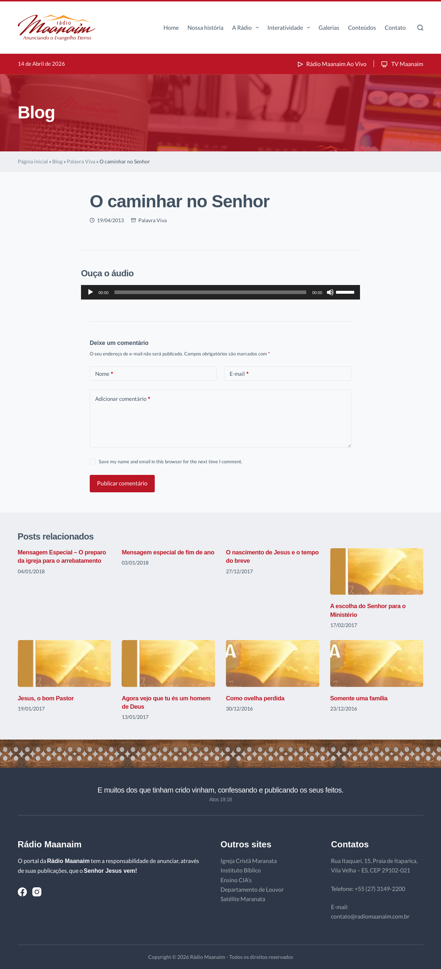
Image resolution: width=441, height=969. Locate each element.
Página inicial (33, 161)
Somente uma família (361, 698)
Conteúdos (362, 27)
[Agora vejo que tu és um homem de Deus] (168, 663)
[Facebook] (22, 891)
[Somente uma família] (377, 663)
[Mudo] (330, 292)
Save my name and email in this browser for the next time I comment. (170, 461)
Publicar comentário (122, 483)
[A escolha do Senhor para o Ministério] (377, 571)
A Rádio (247, 27)
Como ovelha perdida (257, 698)
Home (171, 27)
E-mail (239, 373)
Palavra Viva (81, 161)
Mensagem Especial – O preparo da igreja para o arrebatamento (53, 561)
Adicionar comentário (122, 398)
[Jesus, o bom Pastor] (64, 663)
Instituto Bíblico (240, 870)
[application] (220, 292)
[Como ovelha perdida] (272, 663)
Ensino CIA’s (236, 879)
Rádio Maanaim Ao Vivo (331, 63)
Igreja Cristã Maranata (248, 860)
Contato (395, 27)
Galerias (329, 27)
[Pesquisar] (420, 27)
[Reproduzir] (90, 292)
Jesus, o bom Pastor (48, 698)
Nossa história (205, 27)
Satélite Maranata (242, 898)
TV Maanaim (401, 63)
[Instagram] (36, 891)
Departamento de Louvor (252, 889)
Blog (57, 161)
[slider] (210, 292)
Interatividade (290, 27)
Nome (104, 373)
